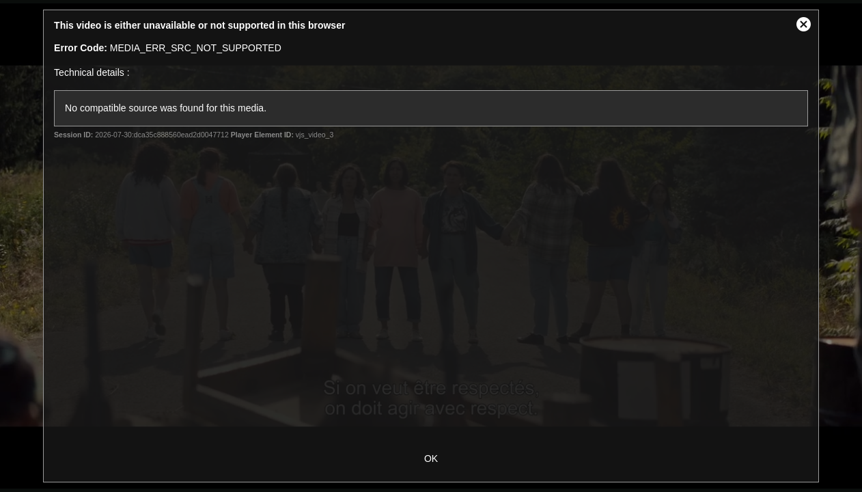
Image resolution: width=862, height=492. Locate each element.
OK (431, 458)
